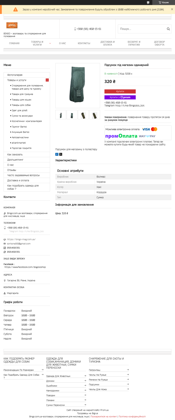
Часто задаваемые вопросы (23, 175)
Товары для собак (21, 105)
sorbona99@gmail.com (19, 243)
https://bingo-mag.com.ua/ (21, 239)
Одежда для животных (58, 376)
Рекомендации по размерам (19, 370)
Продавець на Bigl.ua (87, 413)
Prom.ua (104, 410)
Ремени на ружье (98, 379)
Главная (14, 43)
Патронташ (94, 370)
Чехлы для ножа (98, 389)
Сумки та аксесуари (22, 115)
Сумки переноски (55, 405)
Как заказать (14, 154)
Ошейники (51, 385)
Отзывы (11, 170)
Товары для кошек (21, 99)
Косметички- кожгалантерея (27, 121)
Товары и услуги (37, 43)
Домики (50, 381)
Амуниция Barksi (20, 132)
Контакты (84, 43)
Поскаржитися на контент (104, 416)
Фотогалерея (14, 74)
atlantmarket (19, 142)
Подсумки (94, 384)
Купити (120, 91)
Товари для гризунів (22, 94)
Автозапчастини (20, 137)
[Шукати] (168, 28)
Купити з (120, 97)
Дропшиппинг (15, 159)
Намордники (52, 390)
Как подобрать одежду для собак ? (23, 187)
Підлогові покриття (21, 148)
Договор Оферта (159, 43)
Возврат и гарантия (134, 43)
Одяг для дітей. (20, 110)
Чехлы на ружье (97, 375)
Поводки (50, 395)
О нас (62, 43)
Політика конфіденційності (132, 416)
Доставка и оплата (108, 43)
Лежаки (50, 400)
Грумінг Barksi (19, 126)
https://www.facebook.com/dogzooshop (25, 267)
